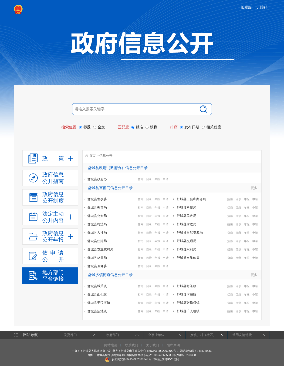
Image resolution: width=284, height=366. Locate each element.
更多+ (255, 188)
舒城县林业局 (97, 258)
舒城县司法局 (97, 224)
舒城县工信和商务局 (191, 199)
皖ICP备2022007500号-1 (162, 351)
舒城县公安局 (97, 216)
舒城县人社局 (97, 232)
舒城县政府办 (97, 179)
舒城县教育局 (97, 207)
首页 (92, 155)
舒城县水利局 (186, 249)
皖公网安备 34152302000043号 (128, 359)
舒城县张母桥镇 (188, 303)
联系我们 (131, 345)
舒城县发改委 (97, 199)
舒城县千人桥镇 (188, 311)
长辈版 (246, 7)
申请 (166, 179)
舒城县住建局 (97, 241)
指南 (140, 179)
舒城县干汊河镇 (98, 303)
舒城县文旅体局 (188, 258)
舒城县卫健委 (97, 266)
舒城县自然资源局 (190, 232)
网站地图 (110, 345)
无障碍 (262, 7)
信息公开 (105, 155)
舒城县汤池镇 (97, 311)
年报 (157, 179)
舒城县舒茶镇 (186, 286)
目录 (149, 179)
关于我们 (152, 345)
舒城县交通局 (186, 241)
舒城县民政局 (186, 216)
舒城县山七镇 (97, 294)
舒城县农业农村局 (100, 249)
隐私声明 (173, 345)
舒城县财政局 (186, 224)
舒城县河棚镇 (186, 294)
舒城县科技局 (186, 207)
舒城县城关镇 (97, 286)
